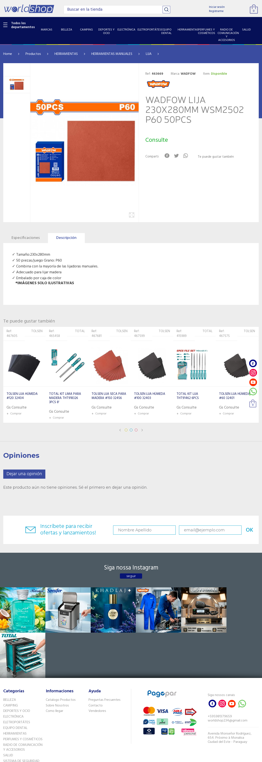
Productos (33, 54)
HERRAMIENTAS (66, 54)
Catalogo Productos (61, 653)
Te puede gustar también (216, 157)
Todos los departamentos (23, 25)
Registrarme (216, 11)
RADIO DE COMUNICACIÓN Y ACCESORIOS (23, 701)
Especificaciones (26, 238)
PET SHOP (10, 726)
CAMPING (10, 659)
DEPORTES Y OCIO (16, 664)
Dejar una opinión (24, 474)
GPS (6, 720)
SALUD (8, 709)
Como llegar (54, 664)
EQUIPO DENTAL (15, 681)
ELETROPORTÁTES (16, 676)
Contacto (95, 659)
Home (7, 54)
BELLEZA (9, 653)
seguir (131, 576)
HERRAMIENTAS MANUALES (111, 54)
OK (244, 530)
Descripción (66, 238)
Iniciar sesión (217, 7)
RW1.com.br (146, 756)
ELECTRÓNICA (13, 670)
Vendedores (97, 664)
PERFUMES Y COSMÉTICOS (23, 693)
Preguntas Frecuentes (104, 653)
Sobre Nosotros (57, 659)
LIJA (148, 54)
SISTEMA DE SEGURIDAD (21, 714)
